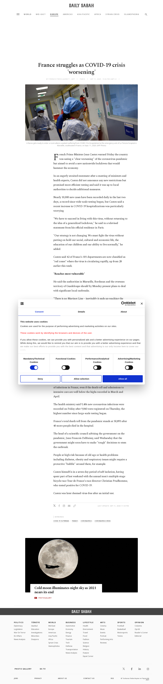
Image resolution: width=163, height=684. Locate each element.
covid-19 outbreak (61, 521)
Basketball (121, 629)
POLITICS (19, 622)
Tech (68, 643)
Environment (88, 629)
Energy (68, 632)
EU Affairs (18, 636)
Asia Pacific (83, 14)
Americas (68, 14)
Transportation (72, 649)
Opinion (139, 622)
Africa (97, 14)
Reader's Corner (141, 632)
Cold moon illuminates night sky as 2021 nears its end (65, 590)
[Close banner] (142, 304)
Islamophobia (131, 14)
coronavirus (86, 521)
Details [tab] (81, 311)
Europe (54, 14)
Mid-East (41, 14)
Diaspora (35, 639)
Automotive (70, 626)
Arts (102, 622)
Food (85, 636)
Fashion (86, 639)
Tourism (69, 639)
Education (35, 629)
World (27, 14)
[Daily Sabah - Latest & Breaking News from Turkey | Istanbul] (81, 5)
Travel (85, 632)
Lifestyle (88, 622)
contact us (88, 678)
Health (85, 626)
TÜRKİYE (35, 622)
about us (62, 678)
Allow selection (81, 379)
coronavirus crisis (102, 521)
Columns (138, 626)
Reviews (103, 643)
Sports (121, 622)
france (75, 521)
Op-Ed (137, 629)
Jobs (16, 678)
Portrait (103, 636)
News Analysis (19, 639)
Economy (69, 629)
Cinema (103, 626)
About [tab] (124, 311)
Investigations (36, 632)
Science (86, 643)
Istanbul (34, 626)
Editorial (138, 636)
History (86, 649)
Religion (86, 646)
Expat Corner (88, 656)
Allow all (122, 379)
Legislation (18, 629)
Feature (86, 653)
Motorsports (122, 632)
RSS (112, 678)
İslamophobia (54, 646)
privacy (38, 678)
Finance (69, 636)
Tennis (120, 636)
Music (102, 629)
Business (71, 622)
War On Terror (20, 632)
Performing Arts (106, 639)
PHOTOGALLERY (45, 598)
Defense (69, 646)
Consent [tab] (39, 311)
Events (102, 632)
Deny (40, 379)
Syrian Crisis (113, 14)
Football (120, 626)
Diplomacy (18, 626)
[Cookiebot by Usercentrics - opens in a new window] (123, 303)
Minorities (35, 636)
